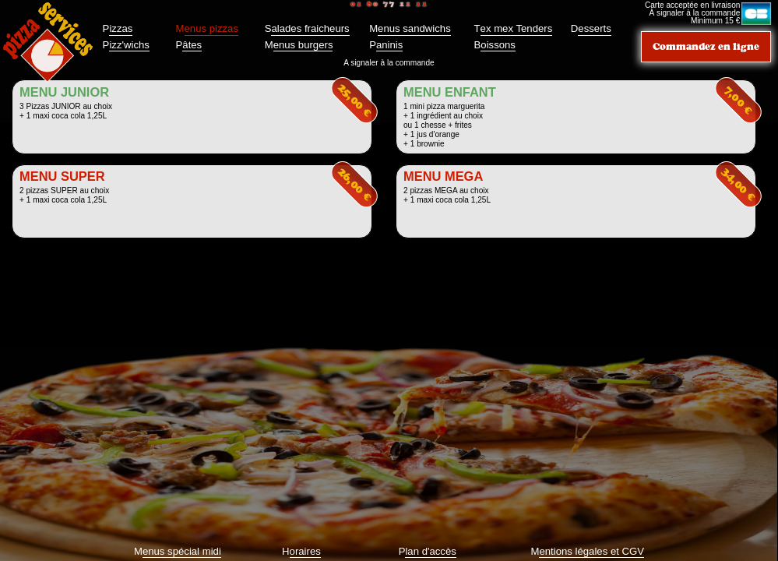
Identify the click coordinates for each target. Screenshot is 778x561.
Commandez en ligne (706, 46)
